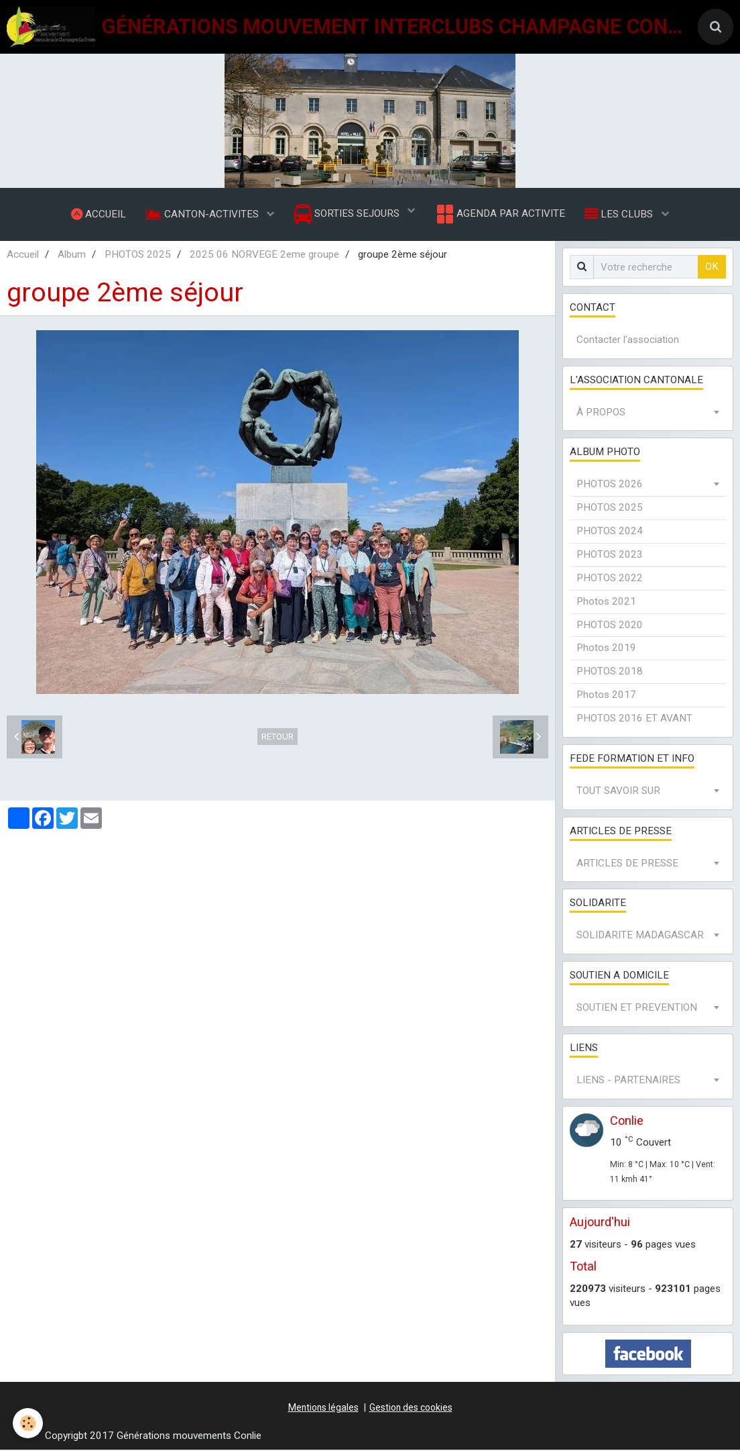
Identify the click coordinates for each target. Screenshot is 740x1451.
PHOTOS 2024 (609, 532)
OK (712, 268)
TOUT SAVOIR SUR (618, 792)
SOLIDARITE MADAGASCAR (640, 936)
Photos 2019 (606, 649)
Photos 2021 (606, 603)
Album (72, 256)
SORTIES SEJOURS (348, 215)
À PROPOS (600, 413)
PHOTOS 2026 (609, 485)
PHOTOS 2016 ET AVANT (634, 719)
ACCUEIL (97, 214)
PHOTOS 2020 (609, 626)
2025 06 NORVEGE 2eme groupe (264, 256)
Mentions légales (323, 1408)
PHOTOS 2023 (609, 556)
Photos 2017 (606, 696)
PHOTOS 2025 (138, 256)
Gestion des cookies (410, 1408)
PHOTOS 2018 (609, 672)
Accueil (23, 256)
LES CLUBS (620, 214)
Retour (277, 738)
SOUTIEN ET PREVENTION (636, 1009)
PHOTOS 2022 (609, 579)
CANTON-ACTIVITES (203, 214)
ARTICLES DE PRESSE (627, 864)
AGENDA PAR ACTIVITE (499, 214)
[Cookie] (28, 1423)
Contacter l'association (627, 341)
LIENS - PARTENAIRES (628, 1081)
